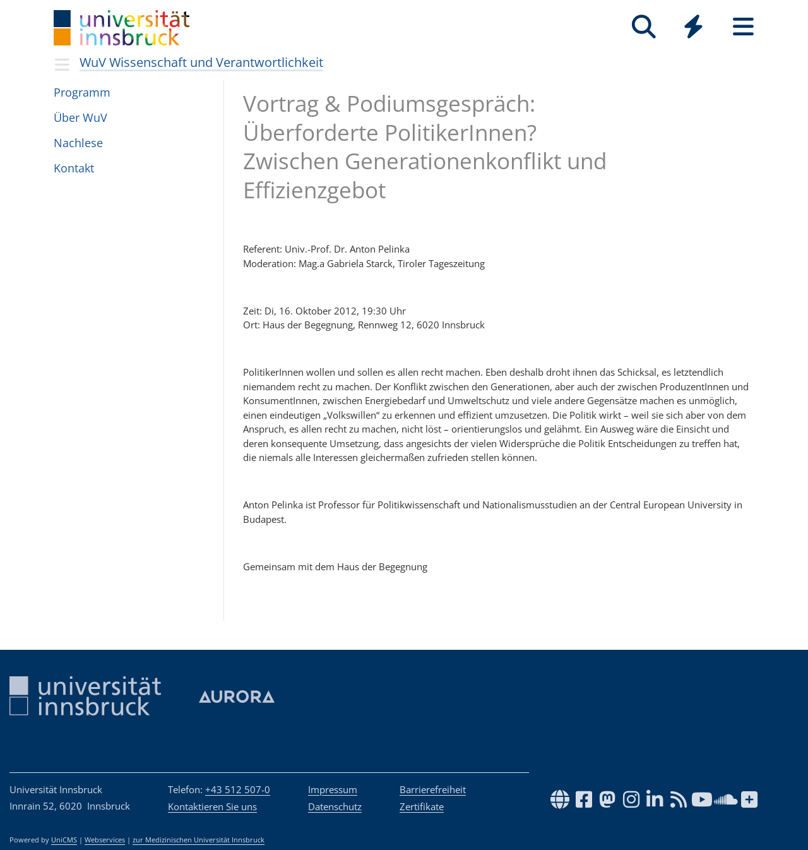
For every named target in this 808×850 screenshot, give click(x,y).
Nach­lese (78, 142)
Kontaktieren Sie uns (212, 806)
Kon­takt (74, 168)
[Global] (693, 28)
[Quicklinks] (693, 26)
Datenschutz (335, 806)
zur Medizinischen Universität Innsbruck (198, 839)
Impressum (332, 789)
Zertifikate (422, 806)
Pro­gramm (82, 92)
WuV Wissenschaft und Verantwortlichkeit (201, 62)
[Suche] (643, 26)
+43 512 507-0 (237, 789)
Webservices (105, 839)
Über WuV (80, 117)
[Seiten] (743, 26)
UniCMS (64, 839)
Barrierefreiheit (433, 789)
